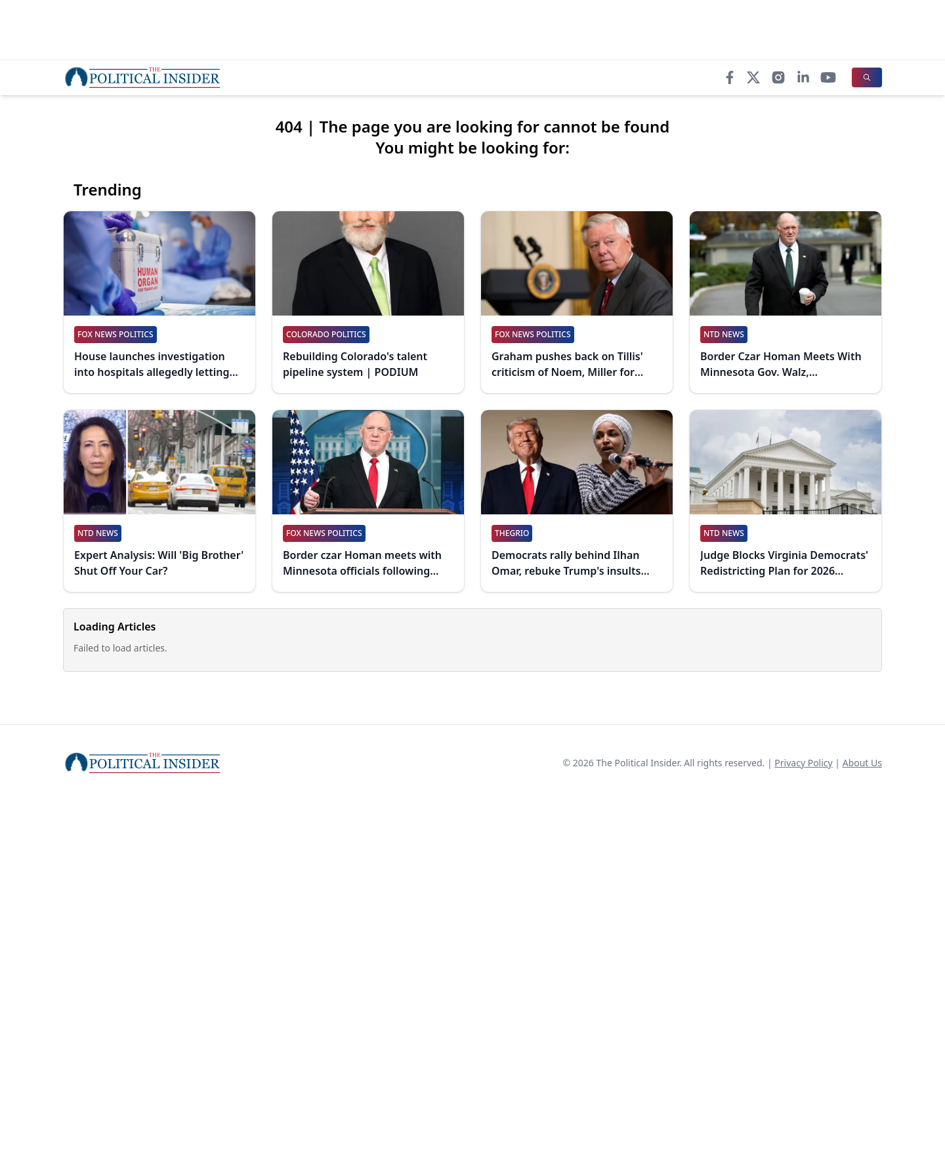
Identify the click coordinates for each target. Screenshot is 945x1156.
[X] (753, 77)
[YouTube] (828, 77)
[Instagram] (778, 77)
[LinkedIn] (803, 77)
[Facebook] (729, 77)
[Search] (867, 77)
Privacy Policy (803, 762)
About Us (862, 762)
